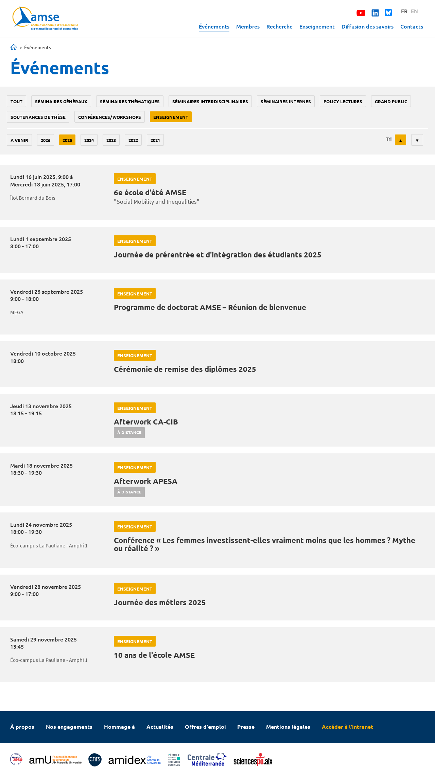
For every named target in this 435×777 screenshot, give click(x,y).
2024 (89, 140)
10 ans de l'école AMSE (154, 654)
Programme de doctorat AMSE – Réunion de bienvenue (210, 307)
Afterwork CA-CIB (146, 421)
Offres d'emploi (205, 726)
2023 (111, 140)
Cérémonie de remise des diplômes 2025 (185, 369)
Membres (248, 26)
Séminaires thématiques (130, 101)
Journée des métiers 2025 (160, 602)
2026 (45, 140)
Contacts (411, 26)
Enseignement (317, 26)
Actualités (159, 726)
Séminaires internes (286, 101)
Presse (246, 726)
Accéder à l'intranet (347, 726)
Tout (16, 101)
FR (404, 11)
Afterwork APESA (145, 481)
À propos (22, 726)
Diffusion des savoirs (368, 26)
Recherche (279, 26)
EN (414, 11)
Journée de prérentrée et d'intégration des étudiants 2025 (217, 254)
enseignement (170, 117)
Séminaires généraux (61, 101)
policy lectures (343, 101)
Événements (214, 26)
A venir (19, 140)
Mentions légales (288, 726)
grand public (391, 101)
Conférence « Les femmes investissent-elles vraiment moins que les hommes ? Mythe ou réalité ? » (264, 544)
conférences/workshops (109, 117)
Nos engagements (69, 726)
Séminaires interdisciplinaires (210, 101)
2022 (133, 140)
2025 (67, 140)
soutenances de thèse (38, 117)
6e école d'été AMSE (150, 192)
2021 (155, 140)
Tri (389, 139)
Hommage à (119, 726)
